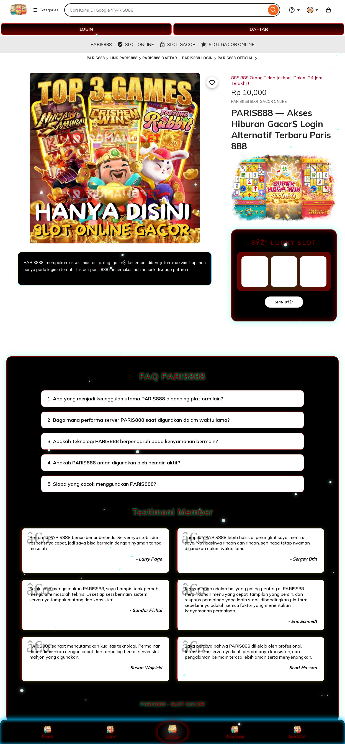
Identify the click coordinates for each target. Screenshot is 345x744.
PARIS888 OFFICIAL (235, 58)
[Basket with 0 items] (328, 10)
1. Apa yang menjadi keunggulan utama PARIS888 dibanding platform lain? (135, 398)
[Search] (273, 10)
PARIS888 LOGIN (197, 58)
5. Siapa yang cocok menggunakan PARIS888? (101, 484)
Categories (45, 9)
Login (110, 732)
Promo (47, 732)
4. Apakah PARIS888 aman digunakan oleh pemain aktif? (113, 462)
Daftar (172, 732)
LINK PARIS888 (123, 58)
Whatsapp (234, 732)
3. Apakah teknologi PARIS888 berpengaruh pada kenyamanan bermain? (132, 441)
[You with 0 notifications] (312, 10)
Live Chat (297, 732)
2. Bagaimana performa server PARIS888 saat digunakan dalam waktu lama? (138, 420)
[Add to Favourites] (212, 82)
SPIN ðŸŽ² (284, 302)
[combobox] (165, 10)
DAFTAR (259, 29)
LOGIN (86, 29)
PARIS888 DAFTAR (159, 58)
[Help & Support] (294, 10)
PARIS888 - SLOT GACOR (172, 704)
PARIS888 (96, 58)
